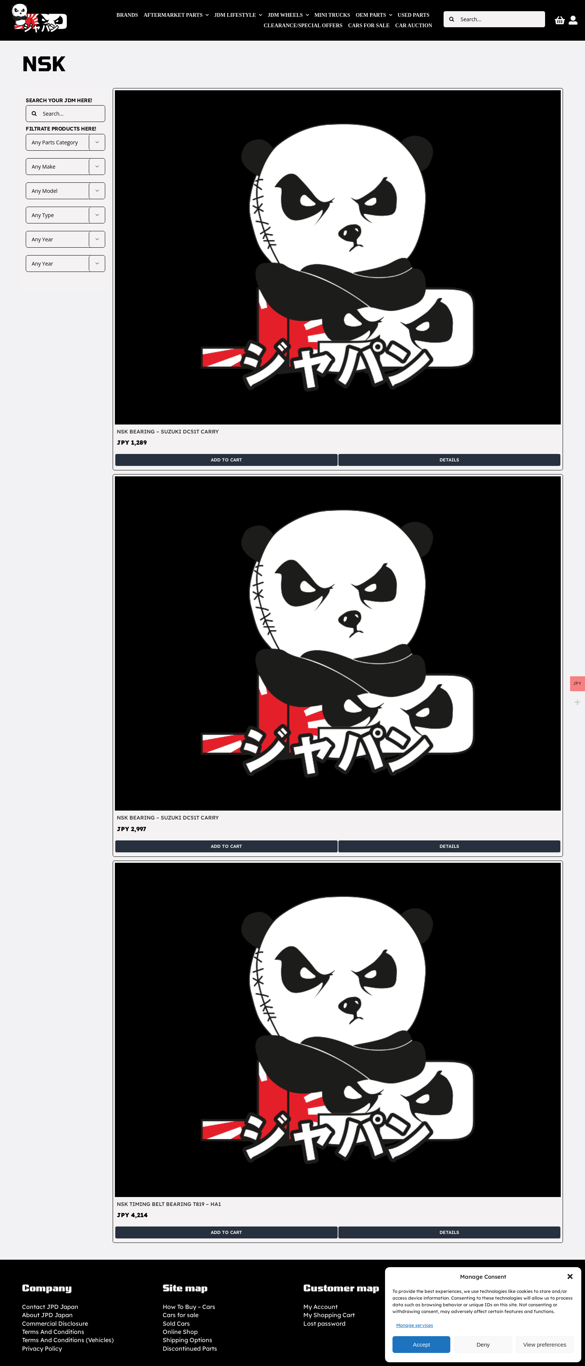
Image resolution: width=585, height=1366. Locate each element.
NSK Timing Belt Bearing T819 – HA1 (169, 1204)
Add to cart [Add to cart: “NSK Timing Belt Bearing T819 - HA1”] (226, 1232)
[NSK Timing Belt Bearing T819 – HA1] (338, 867)
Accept (421, 1344)
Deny (482, 1344)
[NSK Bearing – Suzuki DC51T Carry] (338, 94)
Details (449, 460)
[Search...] (494, 19)
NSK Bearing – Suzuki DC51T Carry (168, 431)
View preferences (545, 1344)
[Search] (451, 19)
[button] (570, 1276)
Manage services (414, 1325)
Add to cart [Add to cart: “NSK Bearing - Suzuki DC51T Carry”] (226, 460)
